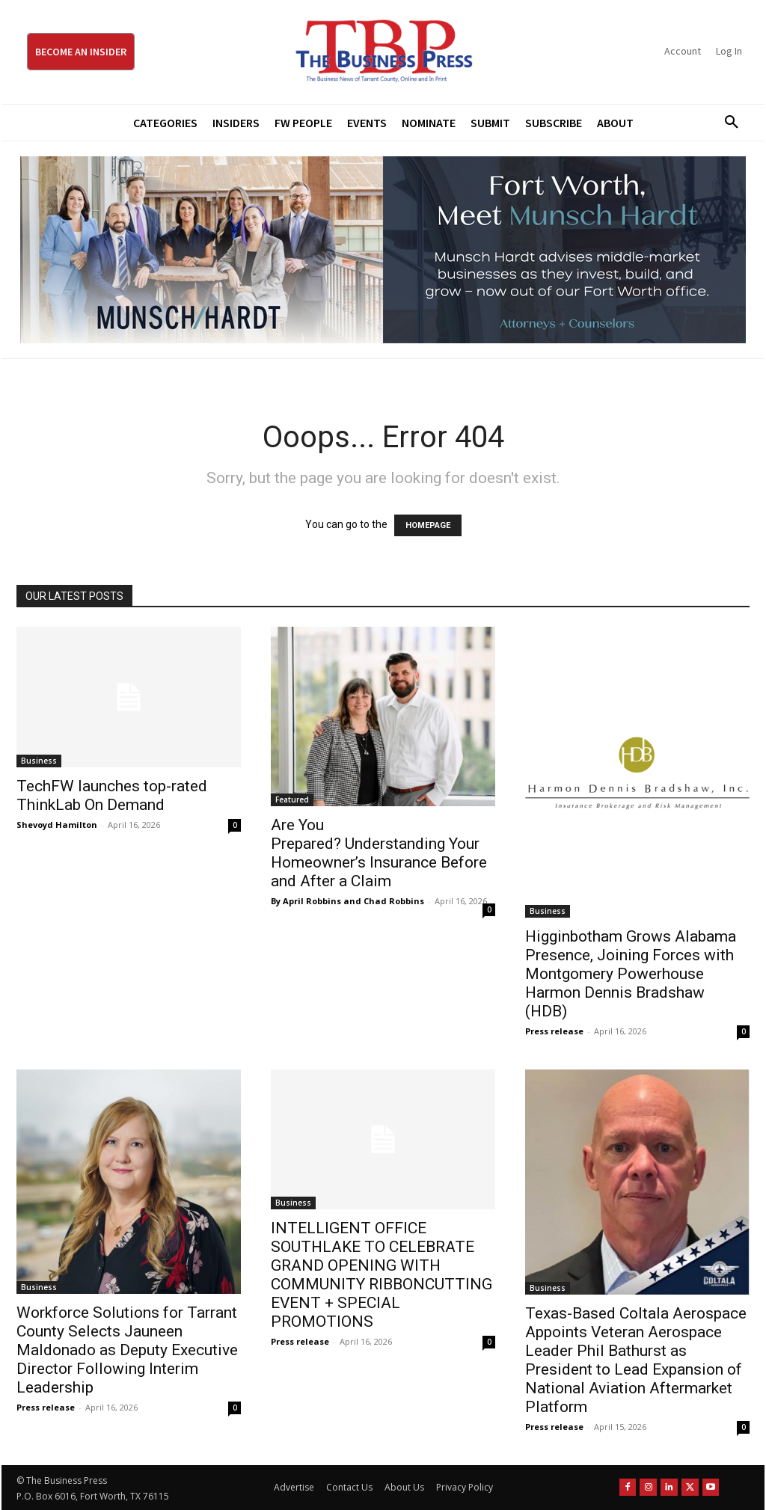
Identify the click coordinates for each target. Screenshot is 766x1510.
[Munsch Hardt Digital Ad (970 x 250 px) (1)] (383, 249)
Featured (292, 799)
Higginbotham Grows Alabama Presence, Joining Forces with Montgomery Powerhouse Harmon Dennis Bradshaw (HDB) (630, 973)
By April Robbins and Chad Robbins (347, 900)
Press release (554, 1031)
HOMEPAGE (427, 525)
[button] (726, 123)
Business (39, 760)
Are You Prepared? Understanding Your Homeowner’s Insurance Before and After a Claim (379, 853)
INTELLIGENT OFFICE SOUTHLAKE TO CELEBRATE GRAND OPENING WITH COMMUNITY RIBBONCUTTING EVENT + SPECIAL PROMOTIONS (381, 1275)
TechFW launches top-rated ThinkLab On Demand (111, 795)
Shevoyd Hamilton (56, 824)
